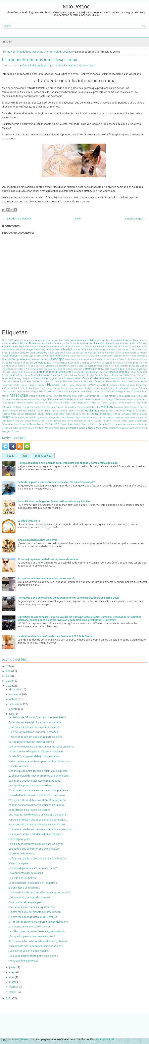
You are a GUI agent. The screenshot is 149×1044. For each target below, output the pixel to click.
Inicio (7, 42)
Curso (53, 363)
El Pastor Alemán (18, 766)
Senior (89, 417)
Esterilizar (142, 372)
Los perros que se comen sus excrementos (33, 848)
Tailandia (106, 420)
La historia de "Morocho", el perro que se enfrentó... (38, 717)
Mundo (144, 396)
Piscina (23, 410)
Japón (43, 388)
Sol (48, 420)
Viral (105, 427)
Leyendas (51, 391)
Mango (119, 391)
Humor (91, 384)
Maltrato (110, 391)
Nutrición (78, 399)
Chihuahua (50, 355)
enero (12, 991)
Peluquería (7, 407)
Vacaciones (132, 424)
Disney (143, 365)
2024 (9, 675)
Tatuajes (132, 420)
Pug (111, 410)
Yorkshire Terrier (138, 428)
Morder (112, 396)
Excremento (25, 375)
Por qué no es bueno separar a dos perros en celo (46, 578)
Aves (87, 346)
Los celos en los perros (22, 877)
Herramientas (140, 381)
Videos (90, 428)
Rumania (136, 414)
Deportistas (95, 363)
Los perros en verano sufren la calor (29, 926)
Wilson (125, 428)
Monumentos (92, 395)
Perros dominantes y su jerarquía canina (31, 907)
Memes (49, 396)
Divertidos (18, 369)
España (94, 372)
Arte (46, 346)
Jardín (50, 388)
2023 (10, 340)
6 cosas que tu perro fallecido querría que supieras (37, 770)
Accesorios (41, 340)
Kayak (96, 388)
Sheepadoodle (131, 417)
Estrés (5, 375)
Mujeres (135, 395)
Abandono (20, 340)
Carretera (109, 352)
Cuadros (114, 359)
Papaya (29, 402)
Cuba (121, 359)
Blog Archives (43, 455)
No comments (87, 65)
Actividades (64, 340)
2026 (9, 666)
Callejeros (41, 352)
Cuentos (135, 359)
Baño (5, 349)
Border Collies (128, 349)
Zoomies (15, 431)
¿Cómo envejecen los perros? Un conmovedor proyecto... (41, 746)
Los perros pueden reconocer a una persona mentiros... (40, 829)
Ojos (110, 399)
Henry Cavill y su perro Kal (23, 960)
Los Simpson (99, 391)
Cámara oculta (62, 352)
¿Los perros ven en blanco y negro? (29, 950)
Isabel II (15, 388)
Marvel (5, 396)
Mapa (136, 391)
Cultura (16, 363)
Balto (125, 346)
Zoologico (6, 431)
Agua (128, 340)
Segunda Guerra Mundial (63, 417)
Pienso (143, 407)
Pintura (14, 410)
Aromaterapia (36, 346)
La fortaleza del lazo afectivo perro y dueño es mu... (38, 858)
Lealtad (26, 391)
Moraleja (104, 396)
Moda (81, 396)
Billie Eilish (81, 349)
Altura (51, 343)
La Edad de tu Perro (28, 520)
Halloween (68, 381)
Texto (33, 424)
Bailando (118, 346)
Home (6, 51)
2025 (9, 671)
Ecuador (113, 369)
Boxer (138, 349)
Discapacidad (121, 366)
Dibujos (89, 365)
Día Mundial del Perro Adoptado (38, 366)
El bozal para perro (19, 839)
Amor (89, 343)
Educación (141, 369)
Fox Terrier (131, 375)
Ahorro (136, 340)
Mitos (75, 396)
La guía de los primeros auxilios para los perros (35, 843)
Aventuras (79, 346)
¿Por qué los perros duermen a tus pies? (31, 936)
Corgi (67, 359)
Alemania (6, 343)
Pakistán (20, 402)
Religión (77, 414)
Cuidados (7, 362)
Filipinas (99, 375)
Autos (70, 346)
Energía (33, 372)
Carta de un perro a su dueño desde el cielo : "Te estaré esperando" (56, 482)
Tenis (16, 424)
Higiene (33, 385)
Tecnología (142, 420)
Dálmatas (74, 363)
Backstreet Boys (105, 346)
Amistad (81, 343)
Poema (55, 410)
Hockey (64, 385)
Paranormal (39, 402)
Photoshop (134, 407)
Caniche (92, 352)
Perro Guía (77, 407)
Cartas (125, 352)
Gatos (85, 378)
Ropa (117, 414)
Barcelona (20, 349)
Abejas (30, 340)
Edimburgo (130, 369)
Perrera (33, 407)
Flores (115, 375)
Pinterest (6, 410)
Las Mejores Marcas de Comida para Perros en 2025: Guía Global (54, 636)
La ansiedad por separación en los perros (32, 882)
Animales (99, 343)
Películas (130, 402)
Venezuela (29, 428)
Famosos (44, 375)
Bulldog (13, 352)
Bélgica (44, 349)
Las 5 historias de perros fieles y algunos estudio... (37, 931)
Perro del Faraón (64, 407)
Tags (25, 455)
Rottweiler (126, 413)
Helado (116, 381)
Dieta (105, 366)
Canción (83, 352)
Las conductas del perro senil (25, 872)
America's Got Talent (65, 343)
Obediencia (89, 399)
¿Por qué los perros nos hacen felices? (30, 785)
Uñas (123, 424)
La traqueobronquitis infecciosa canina (39, 60)
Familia (34, 375)
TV (109, 424)
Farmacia (55, 375)
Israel (22, 388)
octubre (13, 699)
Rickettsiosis (108, 414)
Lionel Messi (86, 391)
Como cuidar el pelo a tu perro (25, 902)
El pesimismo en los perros (24, 887)
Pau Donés (102, 402)
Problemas (91, 410)
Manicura (128, 391)
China (65, 355)
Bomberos (103, 349)
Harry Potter (80, 381)
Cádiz (32, 352)
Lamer (19, 391)
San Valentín (30, 417)
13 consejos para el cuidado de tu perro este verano (47, 559)
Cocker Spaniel (114, 355)
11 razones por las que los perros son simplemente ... (39, 790)
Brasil (5, 352)
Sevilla (102, 417)
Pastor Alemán (61, 402)
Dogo (41, 369)
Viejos (99, 428)
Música (6, 399)
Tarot (124, 420)
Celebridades (9, 355)
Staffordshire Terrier (83, 420)
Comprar (36, 359)
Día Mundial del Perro (12, 366)
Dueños (95, 368)
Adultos (106, 340)
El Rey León (23, 372)
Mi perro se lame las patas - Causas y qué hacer (35, 751)
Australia (62, 346)
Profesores (103, 410)
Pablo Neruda (8, 402)
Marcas (143, 391)
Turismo (94, 424)
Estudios (14, 375)
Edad (121, 369)
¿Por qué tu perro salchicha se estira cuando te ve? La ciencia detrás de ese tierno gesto (68, 597)
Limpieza (74, 391)
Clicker (102, 355)
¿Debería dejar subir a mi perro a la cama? (32, 868)
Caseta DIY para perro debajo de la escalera (33, 756)
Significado (7, 420)
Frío (145, 375)
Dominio (78, 369)
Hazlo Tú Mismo (96, 381)
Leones (42, 391)
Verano (49, 428)
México (67, 395)
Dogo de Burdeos (65, 369)
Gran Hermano (140, 378)
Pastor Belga (77, 402)
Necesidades (26, 399)
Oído (105, 399)
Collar (133, 355)
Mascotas (37, 51)
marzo (13, 981)
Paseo (49, 402)
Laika (12, 391)
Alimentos (34, 343)
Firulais (107, 375)
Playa (47, 410)
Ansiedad (124, 343)
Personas (118, 407)
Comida (6, 359)
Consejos (57, 359)
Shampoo (110, 417)
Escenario (77, 372)
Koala (102, 388)
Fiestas (90, 375)
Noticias (68, 399)
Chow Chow (75, 355)
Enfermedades (21, 51)
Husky (99, 385)
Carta (118, 352)
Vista (118, 428)
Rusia (144, 414)
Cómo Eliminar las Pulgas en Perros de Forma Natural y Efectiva (53, 501)
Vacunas (68, 51)
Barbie (11, 349)
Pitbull (31, 410)
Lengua (34, 391)
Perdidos (17, 407)
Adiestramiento (79, 340)
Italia (29, 388)
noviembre (15, 694)
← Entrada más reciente (17, 218)
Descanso (107, 362)
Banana (132, 346)
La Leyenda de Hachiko (22, 853)
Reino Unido (58, 414)
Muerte (126, 395)
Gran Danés (126, 378)
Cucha (128, 359)
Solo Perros (76, 7)
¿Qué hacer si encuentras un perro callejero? (33, 727)
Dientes (98, 365)
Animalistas (112, 343)
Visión (112, 428)
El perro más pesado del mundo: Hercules (32, 916)
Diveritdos (7, 369)
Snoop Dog (18, 420)
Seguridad (81, 417)
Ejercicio (6, 372)
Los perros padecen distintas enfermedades (34, 780)
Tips (56, 424)
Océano (98, 399)
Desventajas (119, 363)
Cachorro (23, 352)
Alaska (143, 340)
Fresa (140, 375)
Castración (142, 352)
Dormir (87, 368)
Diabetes (81, 366)
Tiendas (41, 424)
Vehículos (13, 428)
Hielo (16, 385)
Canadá (75, 352)
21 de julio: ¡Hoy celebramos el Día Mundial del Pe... (37, 800)
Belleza (58, 349)
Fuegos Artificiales (32, 378)
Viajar (82, 428)
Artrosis (53, 346)
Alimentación (20, 343)
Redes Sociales (17, 414)
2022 (4, 340)
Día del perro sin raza (136, 363)
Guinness (37, 381)
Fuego (19, 378)
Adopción (95, 340)
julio (11, 713)
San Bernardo (17, 417)
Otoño (144, 399)
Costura (75, 359)
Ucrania (116, 424)
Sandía (40, 417)
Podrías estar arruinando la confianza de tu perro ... (37, 804)
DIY (26, 369)
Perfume (25, 407)
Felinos (73, 375)
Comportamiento (21, 359)
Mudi (119, 396)
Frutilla (12, 378)
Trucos (85, 424)
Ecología (105, 369)
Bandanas (142, 346)
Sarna (47, 417)
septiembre (15, 704)
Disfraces (134, 365)
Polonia (71, 410)
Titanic (63, 424)
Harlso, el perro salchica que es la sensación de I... (37, 824)
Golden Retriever (99, 378)
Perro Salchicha (91, 407)
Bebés (37, 349)
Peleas (121, 402)
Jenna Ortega (60, 388)
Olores (123, 399)
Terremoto (24, 424)
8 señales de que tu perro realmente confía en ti (35, 946)
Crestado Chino (86, 359)
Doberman (33, 369)
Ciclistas (85, 355)
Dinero (111, 366)
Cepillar (32, 355)
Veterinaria (59, 428)
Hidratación (7, 385)
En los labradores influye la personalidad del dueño (38, 921)
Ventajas (40, 428)
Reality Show (141, 410)
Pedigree (113, 402)
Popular (9, 455)
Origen (137, 399)
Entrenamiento (63, 371)
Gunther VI (48, 381)
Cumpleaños (27, 363)
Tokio (70, 424)
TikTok (48, 424)
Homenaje (81, 385)
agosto (13, 708)
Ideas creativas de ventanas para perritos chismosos (39, 761)
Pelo (138, 402)
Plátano (39, 410)
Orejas (130, 399)
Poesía (63, 410)
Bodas (95, 349)
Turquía (103, 424)
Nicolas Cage (39, 399)
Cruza (106, 359)
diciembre (15, 689)
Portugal (80, 410)
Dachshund (62, 362)
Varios (5, 428)
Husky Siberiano (111, 385)
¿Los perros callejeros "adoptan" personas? (33, 731)
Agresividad (117, 340)
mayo (12, 972)
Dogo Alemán (50, 369)
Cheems (40, 355)
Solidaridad (55, 420)
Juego (71, 388)
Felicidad (65, 375)
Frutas (5, 378)
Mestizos (57, 396)
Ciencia (94, 355)
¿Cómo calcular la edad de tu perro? (29, 897)
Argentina (23, 346)
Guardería (7, 381)
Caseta (132, 352)
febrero (13, 986)
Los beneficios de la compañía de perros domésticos (39, 892)
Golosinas (115, 378)
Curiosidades (41, 362)
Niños (50, 399)
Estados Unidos (118, 371)
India (122, 385)
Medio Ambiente (37, 396)
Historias (53, 385)
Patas (87, 402)
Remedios (86, 414)
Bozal (144, 349)
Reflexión (30, 413)
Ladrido (5, 391)
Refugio (40, 414)
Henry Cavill (127, 381)
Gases (78, 378)
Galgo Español (56, 378)
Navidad (15, 399)
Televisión (7, 424)
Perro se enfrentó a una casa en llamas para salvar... (38, 819)
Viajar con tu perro (19, 863)
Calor (51, 352)
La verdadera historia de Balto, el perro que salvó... (37, 795)
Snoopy (28, 420)
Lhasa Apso (62, 391)
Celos (25, 355)
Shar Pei (119, 417)
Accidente (52, 340)
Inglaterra (130, 385)
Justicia (88, 388)
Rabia (123, 410)
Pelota (144, 402)
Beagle (29, 349)
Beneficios (68, 349)
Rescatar (96, 413)
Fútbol (45, 378)
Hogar (72, 385)
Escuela (86, 372)
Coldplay (125, 355)
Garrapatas (69, 378)
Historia (42, 385)
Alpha (44, 343)
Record (6, 413)
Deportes (84, 362)
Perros (48, 51)
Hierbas (24, 385)
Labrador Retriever (138, 388)
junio (12, 967)
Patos (93, 402)
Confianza (46, 359)
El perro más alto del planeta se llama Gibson (34, 911)
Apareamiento (9, 346)
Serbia (96, 417)
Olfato (116, 399)
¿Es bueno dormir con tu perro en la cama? (33, 955)
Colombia (142, 355)
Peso (126, 407)
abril (11, 977)
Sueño (97, 420)
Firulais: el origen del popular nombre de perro (35, 736)
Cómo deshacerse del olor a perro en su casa (34, 722)
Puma (116, 410)
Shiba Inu (142, 417)
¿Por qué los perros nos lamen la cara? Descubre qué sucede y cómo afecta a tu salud (67, 462)
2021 (9, 998)
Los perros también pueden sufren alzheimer (34, 834)
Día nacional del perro (65, 366)
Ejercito (13, 372)
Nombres (59, 399)
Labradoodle (112, 388)
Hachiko (58, 381)
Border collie (115, 349)
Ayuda (93, 346)
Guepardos (18, 381)
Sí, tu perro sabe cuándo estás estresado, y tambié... (38, 941)
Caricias (100, 352)
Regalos (48, 414)
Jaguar (36, 388)
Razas (130, 410)
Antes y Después (138, 343)
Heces (109, 381)
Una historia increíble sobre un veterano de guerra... (38, 814)
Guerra (27, 381)
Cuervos (143, 359)
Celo (20, 355)
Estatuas (132, 372)
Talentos (116, 420)
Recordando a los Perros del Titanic (29, 809)
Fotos (122, 375)
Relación (69, 414)
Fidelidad (82, 375)
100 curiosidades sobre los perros (37, 539)
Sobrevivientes (39, 420)
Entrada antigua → (135, 218)
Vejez (21, 428)
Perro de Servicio (46, 407)
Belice (51, 349)
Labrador (124, 388)
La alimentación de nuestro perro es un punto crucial (38, 775)
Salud (57, 51)
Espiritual (103, 372)
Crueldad (98, 359)
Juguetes (79, 388)
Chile (59, 355)
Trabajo (77, 424)
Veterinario (72, 427)
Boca (89, 349)
